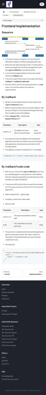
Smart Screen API (8, 336)
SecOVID (5, 361)
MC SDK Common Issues (10, 379)
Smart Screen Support (9, 339)
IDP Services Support (9, 345)
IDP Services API (7, 342)
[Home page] (4, 12)
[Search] (42, 4)
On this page (7, 20)
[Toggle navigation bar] (3, 4)
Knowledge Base (7, 376)
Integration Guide (8, 326)
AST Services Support (9, 333)
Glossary (5, 295)
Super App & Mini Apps (9, 314)
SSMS (4, 357)
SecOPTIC (5, 364)
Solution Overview (8, 292)
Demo (4, 289)
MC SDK (4, 311)
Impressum (5, 299)
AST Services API (8, 329)
